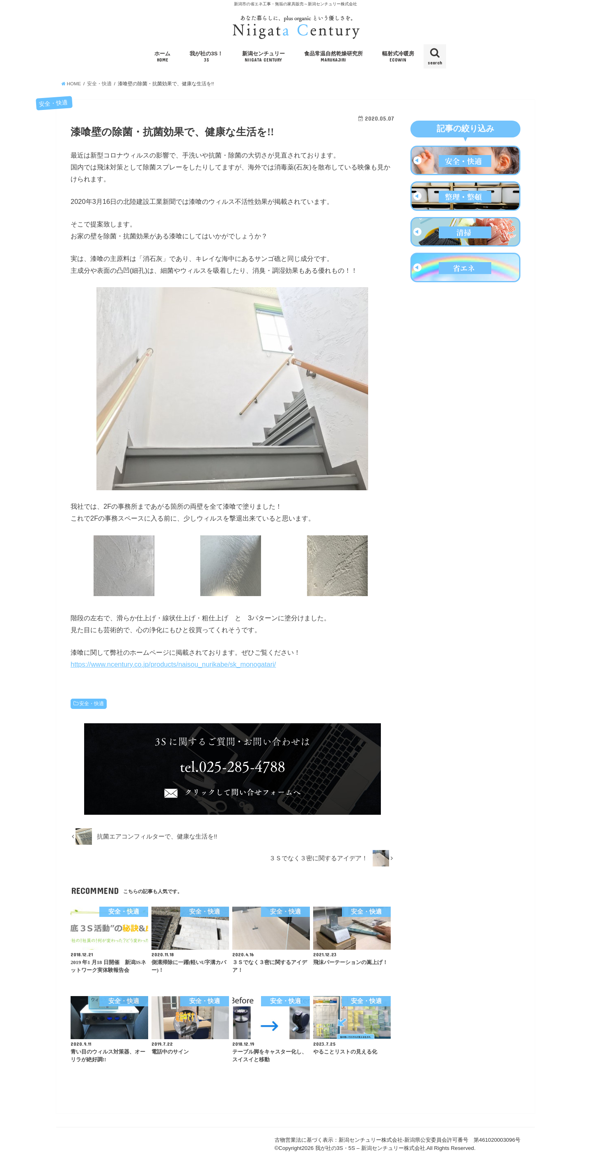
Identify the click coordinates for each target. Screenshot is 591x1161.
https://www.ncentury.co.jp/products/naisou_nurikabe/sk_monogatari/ (173, 664)
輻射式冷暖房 (398, 56)
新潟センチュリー (263, 56)
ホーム (162, 56)
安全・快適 (91, 703)
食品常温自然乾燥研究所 (333, 56)
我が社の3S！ (206, 56)
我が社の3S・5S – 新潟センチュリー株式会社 (370, 1148)
